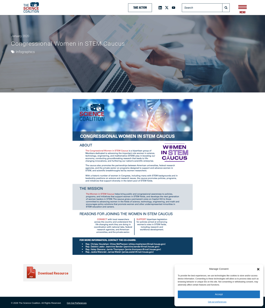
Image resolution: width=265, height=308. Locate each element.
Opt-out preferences (217, 302)
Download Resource (53, 273)
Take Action (140, 7)
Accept (219, 294)
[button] (258, 269)
